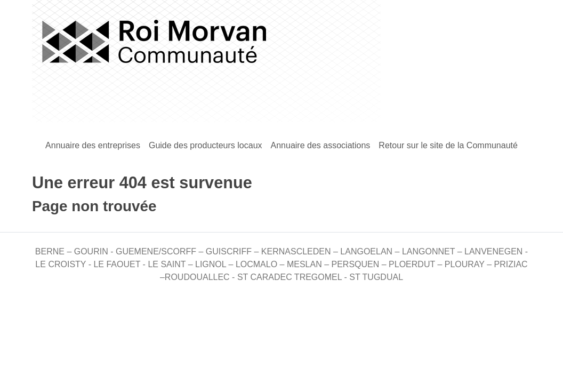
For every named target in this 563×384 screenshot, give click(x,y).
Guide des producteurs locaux (205, 145)
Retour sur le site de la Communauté (448, 145)
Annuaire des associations (321, 145)
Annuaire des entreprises (92, 145)
